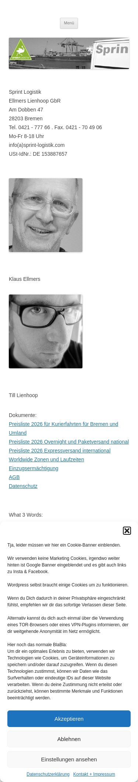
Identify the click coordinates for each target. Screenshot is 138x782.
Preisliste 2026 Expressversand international (59, 451)
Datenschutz (23, 486)
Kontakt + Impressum (94, 774)
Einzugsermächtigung (34, 468)
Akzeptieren (69, 719)
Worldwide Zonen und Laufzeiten (46, 459)
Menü (69, 23)
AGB (14, 477)
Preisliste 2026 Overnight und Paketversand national (69, 442)
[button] (127, 530)
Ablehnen (69, 739)
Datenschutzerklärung (48, 774)
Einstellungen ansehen (69, 759)
